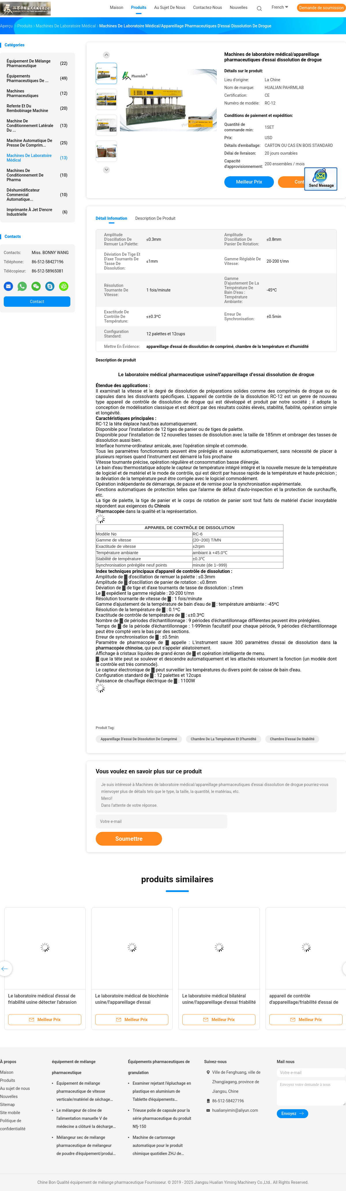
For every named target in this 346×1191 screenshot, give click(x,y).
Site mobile (10, 1112)
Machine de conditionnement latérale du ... (37, 125)
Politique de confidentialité (12, 1124)
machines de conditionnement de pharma (37, 175)
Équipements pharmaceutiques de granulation (159, 1067)
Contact (37, 301)
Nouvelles (9, 1096)
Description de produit (155, 218)
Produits (7, 1080)
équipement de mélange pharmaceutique (37, 63)
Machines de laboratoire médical (37, 157)
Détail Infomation (111, 218)
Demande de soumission (321, 7)
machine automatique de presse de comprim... (37, 142)
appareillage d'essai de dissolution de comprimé (139, 739)
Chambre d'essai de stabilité (292, 739)
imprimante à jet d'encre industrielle (37, 212)
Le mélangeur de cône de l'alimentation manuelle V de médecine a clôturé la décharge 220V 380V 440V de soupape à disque (85, 1119)
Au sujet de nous (15, 1088)
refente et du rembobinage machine (37, 108)
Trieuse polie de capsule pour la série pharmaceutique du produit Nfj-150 (162, 1118)
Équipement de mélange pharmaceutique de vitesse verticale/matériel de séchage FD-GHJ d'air (83, 1092)
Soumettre (128, 838)
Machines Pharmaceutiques (37, 93)
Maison (6, 1072)
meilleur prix (249, 182)
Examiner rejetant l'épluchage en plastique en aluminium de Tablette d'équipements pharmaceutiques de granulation (162, 1092)
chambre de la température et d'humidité (223, 739)
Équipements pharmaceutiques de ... (37, 78)
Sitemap (7, 1104)
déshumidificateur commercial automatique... (37, 195)
